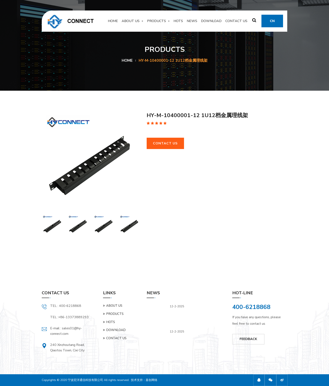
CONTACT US (236, 22)
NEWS (192, 22)
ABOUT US (131, 22)
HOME (113, 22)
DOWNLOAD (211, 22)
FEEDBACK (248, 339)
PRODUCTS (156, 22)
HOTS (178, 22)
